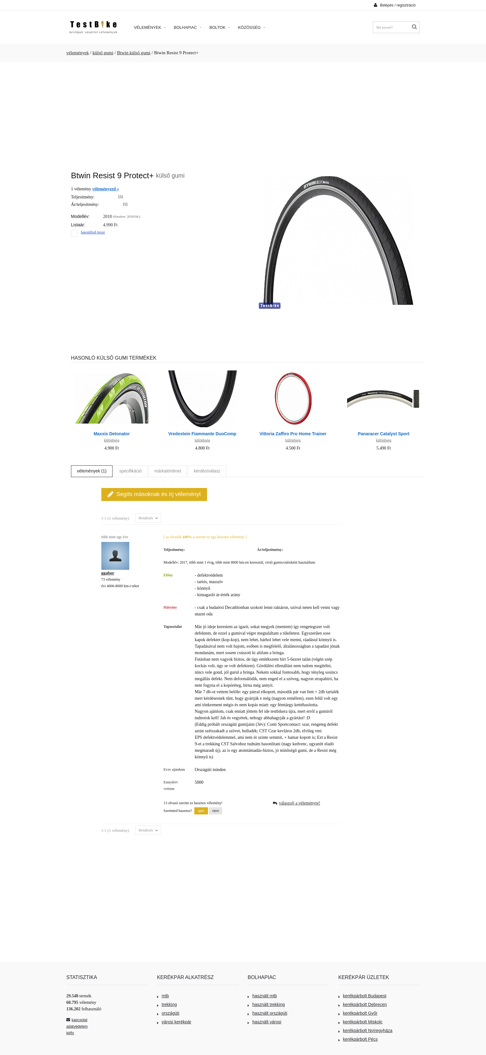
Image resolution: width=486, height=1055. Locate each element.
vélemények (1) (92, 470)
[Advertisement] (243, 113)
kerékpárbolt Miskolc (360, 1021)
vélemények (77, 52)
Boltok (220, 27)
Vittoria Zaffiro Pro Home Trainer (292, 433)
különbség (111, 440)
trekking (167, 1004)
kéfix (70, 1033)
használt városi (264, 1021)
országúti (168, 1013)
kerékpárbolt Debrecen (362, 1004)
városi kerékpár (174, 1021)
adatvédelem (77, 1026)
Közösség (251, 27)
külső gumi (102, 52)
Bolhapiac (187, 27)
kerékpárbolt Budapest (362, 995)
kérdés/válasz (207, 470)
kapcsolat (76, 1020)
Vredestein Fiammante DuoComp (202, 433)
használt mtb (262, 995)
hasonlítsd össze (93, 232)
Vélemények (150, 27)
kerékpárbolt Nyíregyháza (365, 1030)
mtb (163, 995)
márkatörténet (167, 470)
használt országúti (267, 1013)
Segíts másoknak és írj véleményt (154, 494)
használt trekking (266, 1004)
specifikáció (130, 470)
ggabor (107, 573)
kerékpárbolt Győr (358, 1013)
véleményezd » (105, 189)
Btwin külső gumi (133, 52)
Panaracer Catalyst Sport (383, 433)
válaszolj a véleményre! (299, 803)
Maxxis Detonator (112, 433)
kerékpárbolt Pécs (358, 1039)
